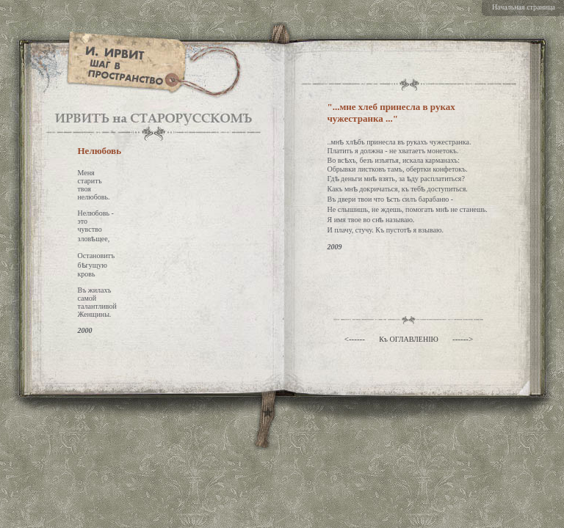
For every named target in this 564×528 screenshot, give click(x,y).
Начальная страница (523, 7)
